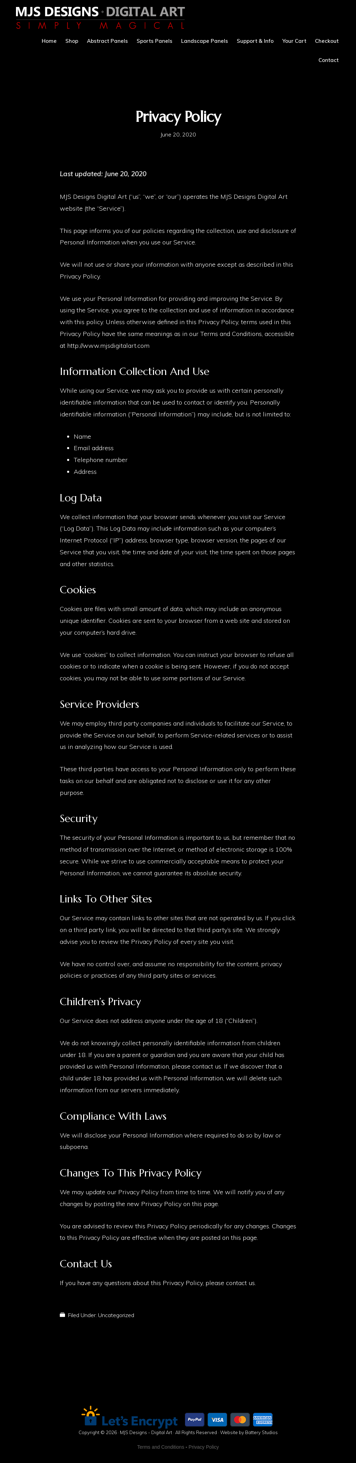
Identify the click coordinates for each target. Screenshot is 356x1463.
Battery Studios (261, 1432)
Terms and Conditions (160, 1447)
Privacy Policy (203, 1447)
